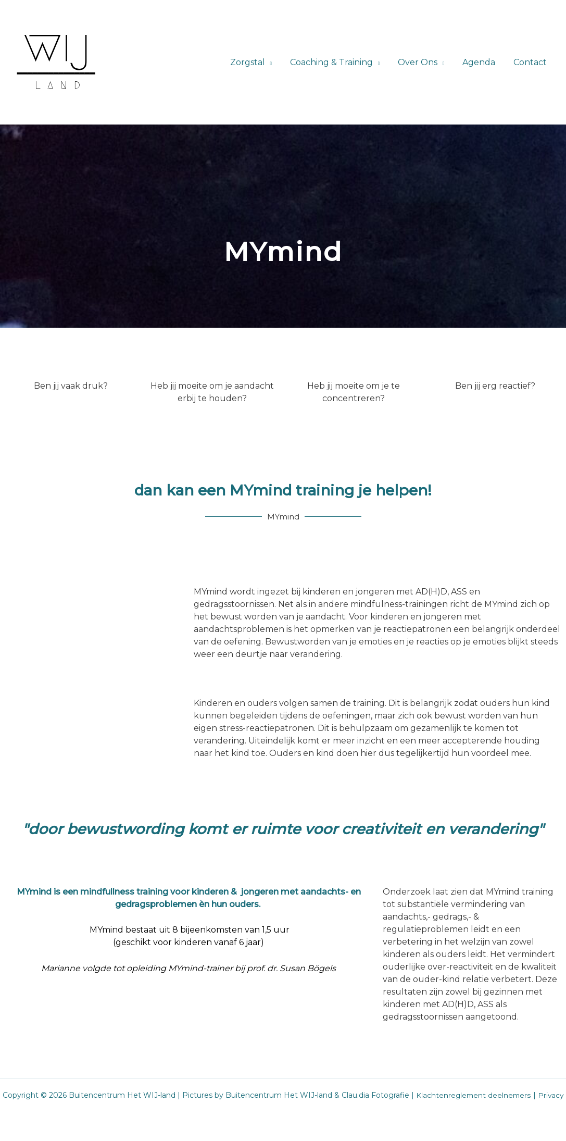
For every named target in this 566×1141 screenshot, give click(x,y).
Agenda (480, 62)
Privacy (551, 1095)
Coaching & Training (336, 62)
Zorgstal (253, 62)
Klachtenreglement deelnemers (473, 1095)
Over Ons (421, 62)
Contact (530, 62)
